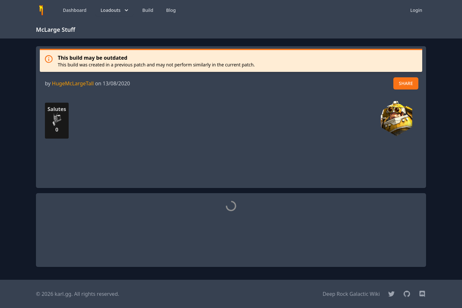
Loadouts (114, 10)
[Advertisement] (231, 168)
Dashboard (74, 10)
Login (416, 10)
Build (147, 10)
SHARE (406, 83)
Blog (171, 10)
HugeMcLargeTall (73, 83)
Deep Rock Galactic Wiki (351, 293)
